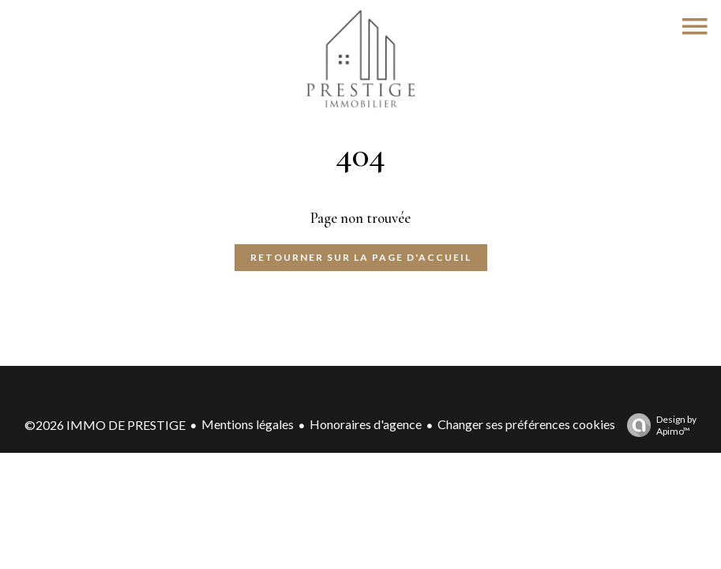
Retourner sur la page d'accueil (360, 257)
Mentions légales (247, 423)
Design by (658, 425)
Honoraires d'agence (366, 423)
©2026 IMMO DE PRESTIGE (105, 424)
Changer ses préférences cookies (526, 423)
